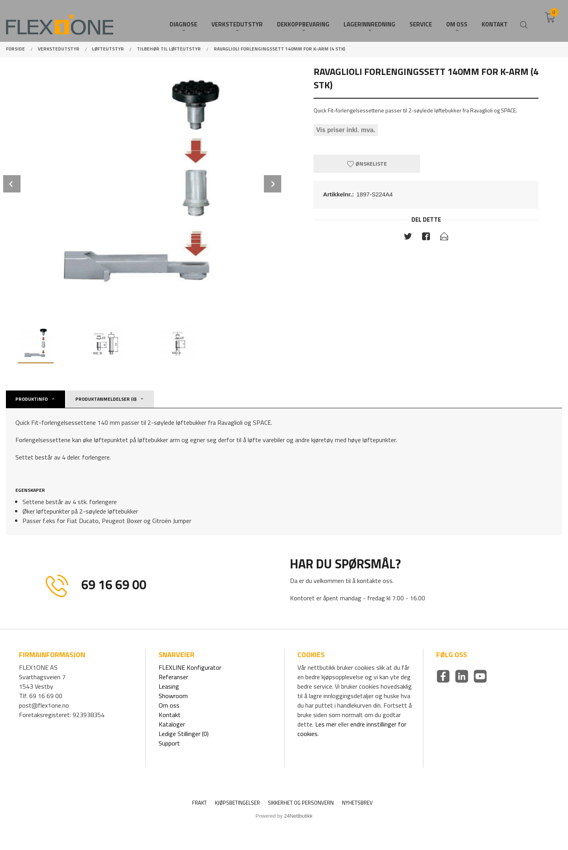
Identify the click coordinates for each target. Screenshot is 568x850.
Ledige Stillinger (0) (184, 733)
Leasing (169, 686)
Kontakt (170, 714)
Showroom (173, 696)
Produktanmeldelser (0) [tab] (105, 399)
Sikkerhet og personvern (301, 803)
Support (169, 743)
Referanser (173, 677)
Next (272, 183)
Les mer (325, 724)
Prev (12, 183)
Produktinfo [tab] (31, 399)
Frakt (199, 803)
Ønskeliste (367, 163)
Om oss (169, 705)
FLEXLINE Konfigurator (190, 667)
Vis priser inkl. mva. (345, 130)
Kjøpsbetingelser (237, 803)
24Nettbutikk (298, 816)
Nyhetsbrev (357, 803)
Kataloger (172, 724)
